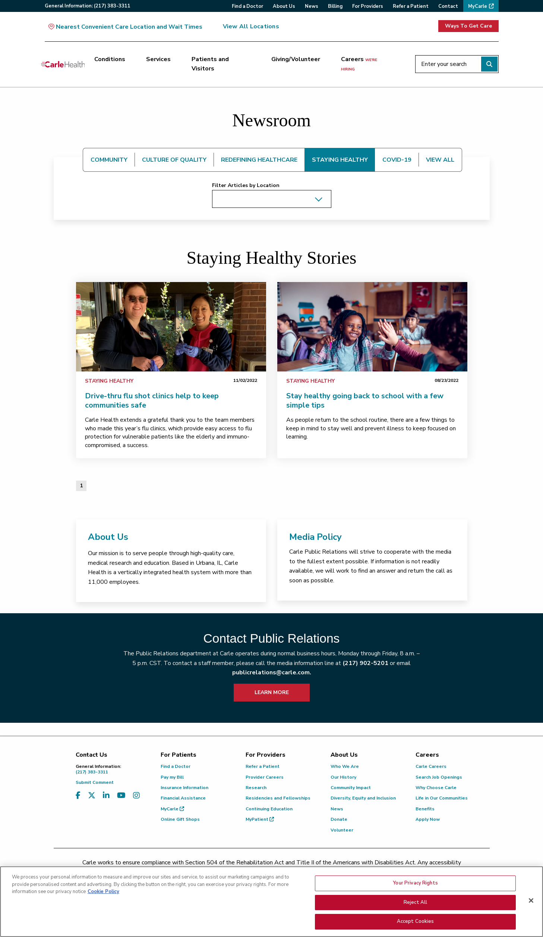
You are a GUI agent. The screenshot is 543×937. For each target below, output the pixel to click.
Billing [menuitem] (335, 6)
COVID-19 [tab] (396, 160)
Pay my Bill (172, 777)
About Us (108, 537)
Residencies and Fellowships (278, 798)
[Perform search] (489, 64)
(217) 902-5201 (365, 663)
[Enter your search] (457, 64)
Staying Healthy (109, 380)
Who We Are (345, 766)
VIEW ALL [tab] (440, 160)
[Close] (531, 902)
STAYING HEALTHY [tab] (340, 160)
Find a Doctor (175, 766)
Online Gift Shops (180, 819)
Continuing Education (269, 809)
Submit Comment (95, 782)
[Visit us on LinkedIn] (106, 796)
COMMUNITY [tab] (109, 160)
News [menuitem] (311, 6)
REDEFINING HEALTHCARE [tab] (259, 160)
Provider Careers (265, 777)
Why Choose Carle (436, 788)
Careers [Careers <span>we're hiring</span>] (359, 63)
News (337, 809)
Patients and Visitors (210, 64)
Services (158, 59)
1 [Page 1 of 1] (81, 485)
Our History (343, 777)
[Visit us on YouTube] (121, 796)
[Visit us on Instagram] (136, 796)
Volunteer (342, 830)
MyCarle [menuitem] (477, 6)
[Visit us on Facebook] (78, 796)
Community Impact (351, 788)
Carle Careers (431, 766)
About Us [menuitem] (284, 6)
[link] (171, 326)
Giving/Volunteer (295, 59)
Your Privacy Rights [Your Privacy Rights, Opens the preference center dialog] (415, 884)
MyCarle (172, 809)
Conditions (109, 59)
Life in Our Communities (442, 798)
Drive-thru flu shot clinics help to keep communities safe (152, 400)
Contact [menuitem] (448, 6)
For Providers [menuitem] (367, 6)
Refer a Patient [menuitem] (411, 6)
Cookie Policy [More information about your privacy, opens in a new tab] (103, 893)
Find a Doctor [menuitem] (247, 6)
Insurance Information (184, 788)
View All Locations (251, 26)
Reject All (415, 903)
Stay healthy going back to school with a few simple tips (364, 400)
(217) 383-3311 (112, 769)
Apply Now (428, 819)
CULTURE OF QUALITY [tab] (174, 160)
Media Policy (315, 537)
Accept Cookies (415, 922)
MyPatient (260, 819)
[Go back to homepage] (63, 64)
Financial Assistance (183, 798)
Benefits (425, 809)
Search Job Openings (439, 777)
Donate (339, 819)
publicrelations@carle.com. (271, 672)
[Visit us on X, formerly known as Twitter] (91, 796)
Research (256, 788)
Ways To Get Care (468, 25)
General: (87, 6)
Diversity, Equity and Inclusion (363, 798)
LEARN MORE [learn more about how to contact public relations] (272, 692)
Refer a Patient (263, 766)
